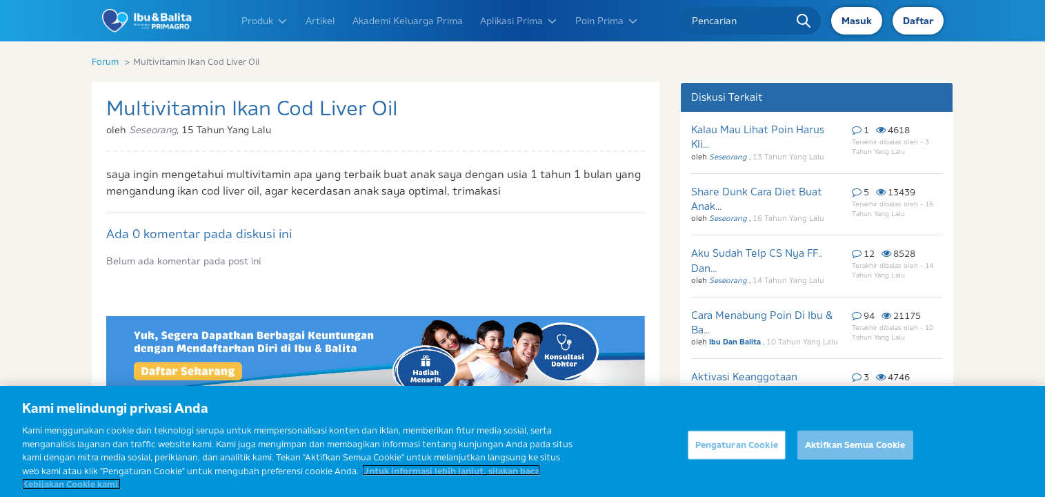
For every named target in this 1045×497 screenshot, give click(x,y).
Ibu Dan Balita (736, 342)
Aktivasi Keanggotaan (744, 376)
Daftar (918, 20)
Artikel (320, 20)
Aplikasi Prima (519, 20)
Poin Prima (607, 20)
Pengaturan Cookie (736, 450)
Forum (105, 61)
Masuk (857, 20)
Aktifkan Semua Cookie (855, 450)
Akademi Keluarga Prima (407, 20)
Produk (264, 20)
